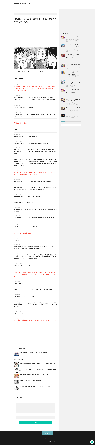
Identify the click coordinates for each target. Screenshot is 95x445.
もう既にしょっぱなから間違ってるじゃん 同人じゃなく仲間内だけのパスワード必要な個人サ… (73, 91)
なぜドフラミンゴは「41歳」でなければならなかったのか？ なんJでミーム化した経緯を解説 (73, 40)
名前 (16, 415)
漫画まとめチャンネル (23, 4)
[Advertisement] (35, 35)
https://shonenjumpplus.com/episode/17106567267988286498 (27, 72)
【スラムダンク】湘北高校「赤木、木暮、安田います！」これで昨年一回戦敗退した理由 (72, 59)
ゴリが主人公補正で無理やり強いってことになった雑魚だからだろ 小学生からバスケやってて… (73, 56)
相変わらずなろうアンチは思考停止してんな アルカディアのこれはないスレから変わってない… (73, 82)
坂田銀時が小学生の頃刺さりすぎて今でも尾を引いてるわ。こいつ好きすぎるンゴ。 (73, 46)
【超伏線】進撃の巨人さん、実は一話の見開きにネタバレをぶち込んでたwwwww (37, 374)
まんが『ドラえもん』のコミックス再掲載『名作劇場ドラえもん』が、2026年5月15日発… (73, 73)
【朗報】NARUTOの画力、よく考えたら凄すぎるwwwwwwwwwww (34, 380)
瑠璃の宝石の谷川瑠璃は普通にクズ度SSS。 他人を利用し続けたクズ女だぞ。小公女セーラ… (73, 101)
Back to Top (47, 433)
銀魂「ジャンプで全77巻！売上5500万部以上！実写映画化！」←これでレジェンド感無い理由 (73, 50)
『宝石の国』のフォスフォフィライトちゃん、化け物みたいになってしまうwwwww (37, 386)
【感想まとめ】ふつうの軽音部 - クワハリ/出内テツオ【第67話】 (33, 352)
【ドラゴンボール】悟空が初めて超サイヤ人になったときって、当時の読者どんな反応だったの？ (72, 76)
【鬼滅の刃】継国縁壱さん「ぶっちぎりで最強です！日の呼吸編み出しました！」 (37, 363)
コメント (17, 401)
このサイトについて (47, 438)
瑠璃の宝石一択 (69, 114)
